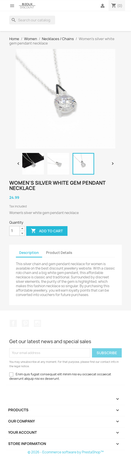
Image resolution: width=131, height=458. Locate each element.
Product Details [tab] (59, 252)
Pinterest (25, 323)
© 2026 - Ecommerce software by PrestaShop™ (66, 452)
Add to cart (47, 231)
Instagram (37, 323)
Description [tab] (29, 252)
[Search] (32, 20)
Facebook (13, 323)
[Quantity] (14, 231)
